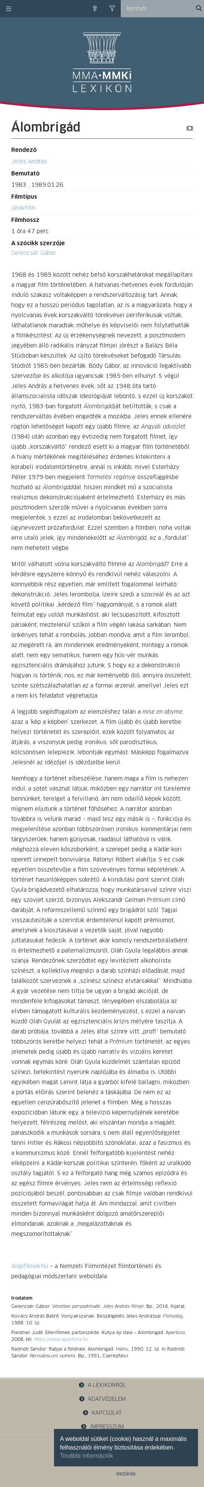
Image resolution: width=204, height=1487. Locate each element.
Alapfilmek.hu (29, 1266)
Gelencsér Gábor (33, 253)
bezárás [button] (125, 1474)
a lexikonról (102, 1385)
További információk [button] (86, 1456)
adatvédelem (102, 1399)
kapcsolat (102, 1413)
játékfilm (23, 208)
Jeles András (29, 162)
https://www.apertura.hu (61, 1339)
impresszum (102, 1427)
